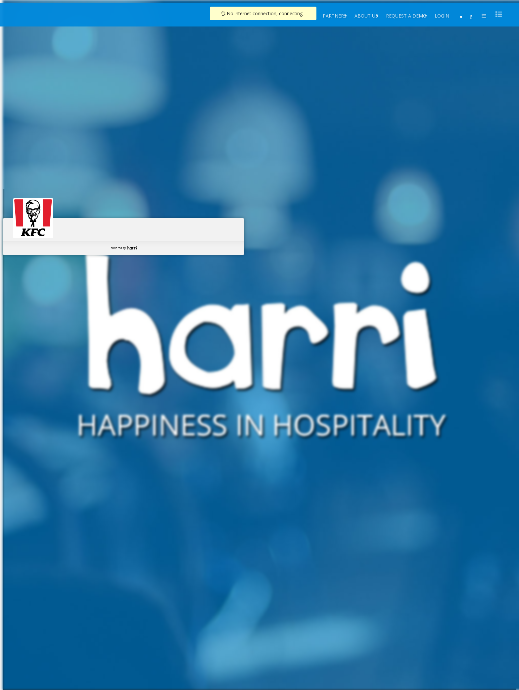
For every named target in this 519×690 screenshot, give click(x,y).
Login (442, 16)
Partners (335, 16)
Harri (132, 248)
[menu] (496, 14)
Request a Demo (406, 16)
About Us (366, 16)
